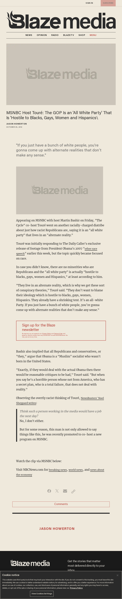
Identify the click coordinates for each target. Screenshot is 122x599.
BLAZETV (68, 35)
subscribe (107, 3)
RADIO (55, 35)
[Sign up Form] (84, 331)
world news (78, 469)
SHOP (82, 35)
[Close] (117, 575)
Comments (61, 505)
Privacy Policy (46, 333)
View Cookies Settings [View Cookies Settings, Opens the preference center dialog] (42, 594)
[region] (61, 585)
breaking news (59, 469)
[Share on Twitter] (56, 491)
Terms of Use (58, 333)
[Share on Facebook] (47, 491)
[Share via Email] (65, 491)
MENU (93, 35)
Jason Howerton (16, 124)
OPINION (42, 35)
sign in (89, 3)
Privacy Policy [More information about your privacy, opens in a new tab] (76, 588)
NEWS (29, 35)
